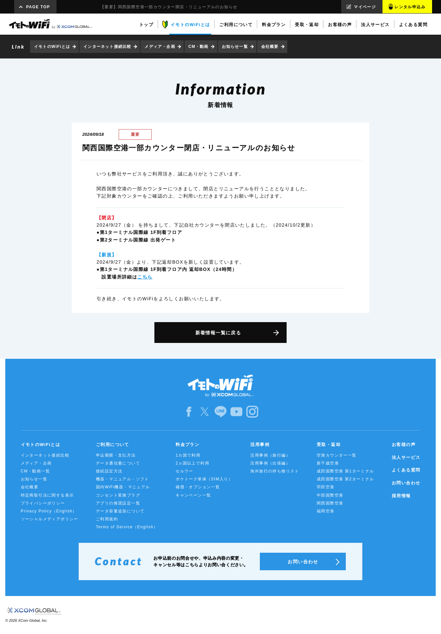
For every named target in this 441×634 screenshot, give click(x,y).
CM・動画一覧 (35, 471)
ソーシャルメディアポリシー (49, 519)
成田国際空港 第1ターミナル (345, 471)
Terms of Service (127, 527)
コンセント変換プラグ (118, 495)
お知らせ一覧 (235, 46)
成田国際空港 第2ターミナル (345, 479)
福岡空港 (326, 511)
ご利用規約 (107, 519)
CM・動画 (198, 46)
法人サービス (406, 457)
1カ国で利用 (188, 455)
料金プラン (187, 444)
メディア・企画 (159, 46)
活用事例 (259, 444)
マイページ (365, 7)
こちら (144, 277)
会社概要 (270, 46)
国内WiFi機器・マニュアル (123, 487)
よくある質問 (406, 469)
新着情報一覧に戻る (218, 332)
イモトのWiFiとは (52, 46)
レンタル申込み (409, 7)
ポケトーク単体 (204, 479)
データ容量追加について (120, 511)
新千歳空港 (328, 463)
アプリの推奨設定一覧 (118, 503)
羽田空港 (326, 487)
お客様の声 (404, 444)
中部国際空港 (330, 495)
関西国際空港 (330, 503)
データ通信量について (118, 463)
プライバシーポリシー (43, 503)
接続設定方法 (109, 471)
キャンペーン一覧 (193, 495)
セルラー (184, 471)
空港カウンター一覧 (337, 455)
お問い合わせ (406, 482)
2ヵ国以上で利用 (192, 463)
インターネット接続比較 (107, 46)
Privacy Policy (49, 511)
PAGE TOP (38, 7)
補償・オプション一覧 (198, 487)
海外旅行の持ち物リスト (274, 471)
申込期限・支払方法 (116, 455)
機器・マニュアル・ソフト (122, 479)
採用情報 (401, 495)
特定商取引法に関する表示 (47, 495)
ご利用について (112, 444)
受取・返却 (329, 444)
